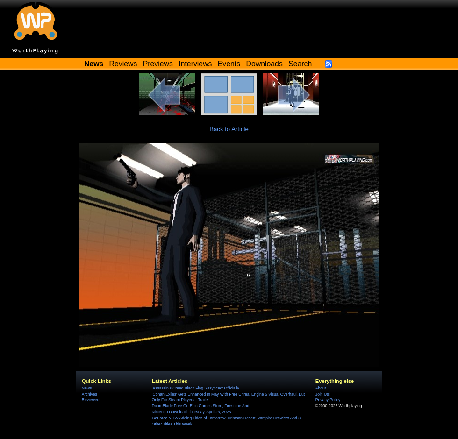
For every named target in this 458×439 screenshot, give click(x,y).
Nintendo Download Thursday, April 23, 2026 (191, 412)
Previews (158, 64)
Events (229, 64)
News (87, 388)
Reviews (123, 64)
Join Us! (322, 394)
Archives (89, 394)
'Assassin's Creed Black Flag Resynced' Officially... (197, 388)
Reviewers (91, 399)
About (320, 388)
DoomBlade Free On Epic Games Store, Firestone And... (202, 406)
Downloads (264, 64)
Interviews (195, 64)
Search (300, 64)
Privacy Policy (327, 399)
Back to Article (229, 129)
